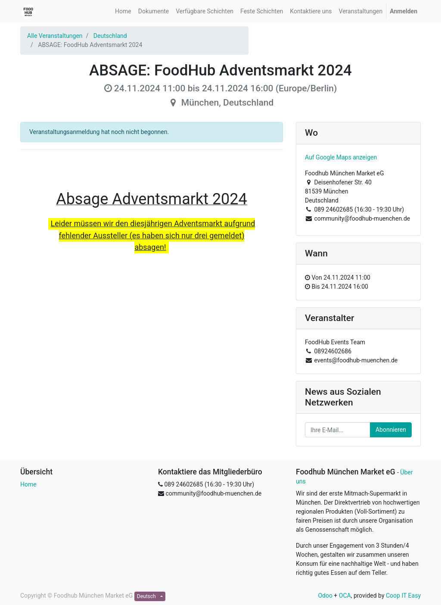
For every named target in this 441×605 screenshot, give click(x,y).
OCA (345, 595)
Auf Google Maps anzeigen (341, 157)
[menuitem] (123, 11)
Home (28, 484)
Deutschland (110, 35)
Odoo (325, 595)
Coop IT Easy (403, 595)
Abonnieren (391, 429)
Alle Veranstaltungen (55, 35)
